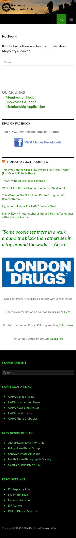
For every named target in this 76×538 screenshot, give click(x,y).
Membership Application (25, 106)
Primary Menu (71, 19)
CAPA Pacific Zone (20, 413)
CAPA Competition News (24, 402)
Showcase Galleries (21, 102)
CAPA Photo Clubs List (22, 418)
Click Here (63, 312)
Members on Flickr (20, 97)
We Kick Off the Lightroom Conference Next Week (34, 188)
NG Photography (18, 494)
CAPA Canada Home (21, 396)
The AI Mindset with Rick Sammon (23, 180)
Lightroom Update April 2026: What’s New (29, 206)
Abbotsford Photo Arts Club (26, 443)
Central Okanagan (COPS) (24, 464)
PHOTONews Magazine (22, 511)
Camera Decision (19, 500)
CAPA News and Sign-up (23, 407)
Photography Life (19, 489)
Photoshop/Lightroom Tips (26, 161)
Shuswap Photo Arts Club (24, 453)
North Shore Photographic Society (29, 459)
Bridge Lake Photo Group (24, 448)
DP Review (15, 505)
